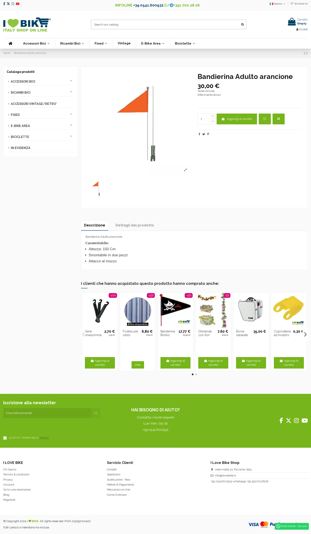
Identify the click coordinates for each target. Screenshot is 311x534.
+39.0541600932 (222, 481)
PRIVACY (44, 437)
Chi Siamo (9, 469)
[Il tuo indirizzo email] (47, 413)
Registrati (9, 499)
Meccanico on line (118, 489)
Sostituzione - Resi (118, 479)
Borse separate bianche (242, 335)
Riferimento (205, 94)
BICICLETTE (20, 137)
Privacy (8, 479)
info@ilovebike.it (225, 475)
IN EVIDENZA (20, 148)
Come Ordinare (117, 494)
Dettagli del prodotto (135, 225)
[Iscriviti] (95, 413)
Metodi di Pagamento (120, 484)
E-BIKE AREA (20, 126)
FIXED (15, 115)
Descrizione (94, 225)
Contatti (112, 469)
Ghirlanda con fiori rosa (205, 335)
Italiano (278, 3)
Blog (6, 494)
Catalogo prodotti (21, 72)
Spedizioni (113, 474)
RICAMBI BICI (20, 92)
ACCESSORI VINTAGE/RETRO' (34, 104)
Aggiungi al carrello (236, 118)
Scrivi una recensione (17, 489)
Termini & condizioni (16, 474)
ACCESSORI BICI (23, 81)
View (138, 364)
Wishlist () (299, 3)
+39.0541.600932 (148, 5)
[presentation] (36, 426)
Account (8, 484)
